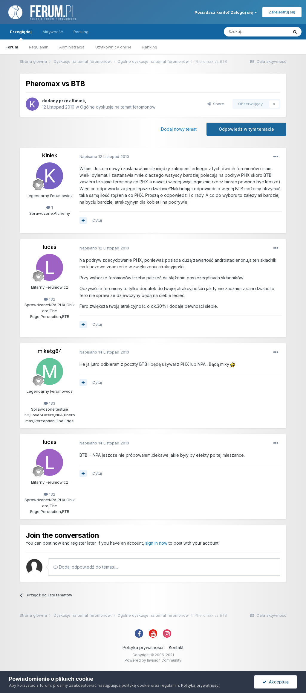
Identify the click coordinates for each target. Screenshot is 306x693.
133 (49, 403)
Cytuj (97, 220)
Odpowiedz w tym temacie (246, 129)
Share (215, 103)
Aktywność (52, 31)
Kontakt (176, 647)
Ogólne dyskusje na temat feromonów (117, 106)
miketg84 (50, 351)
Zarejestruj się (282, 12)
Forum (11, 47)
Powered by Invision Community (153, 660)
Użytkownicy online (113, 47)
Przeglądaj (21, 34)
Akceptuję (275, 681)
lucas (49, 247)
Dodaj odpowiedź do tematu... (85, 566)
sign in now (156, 543)
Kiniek (78, 100)
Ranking (149, 47)
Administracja (72, 47)
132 (49, 299)
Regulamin (38, 47)
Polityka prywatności (143, 647)
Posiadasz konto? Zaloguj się (226, 12)
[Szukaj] (256, 31)
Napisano (104, 156)
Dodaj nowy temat (179, 129)
